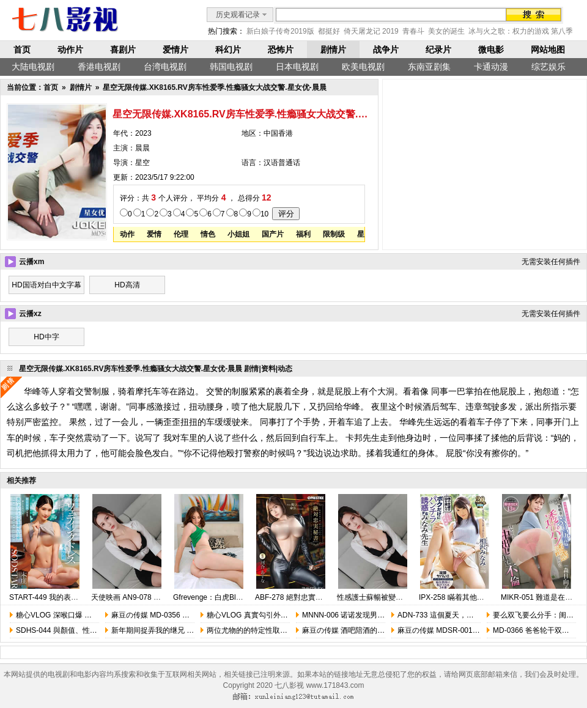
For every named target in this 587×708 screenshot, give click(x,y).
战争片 (386, 49)
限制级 (334, 234)
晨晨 (142, 148)
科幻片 (228, 49)
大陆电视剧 (33, 67)
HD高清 (126, 285)
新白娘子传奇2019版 (280, 31)
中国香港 (278, 133)
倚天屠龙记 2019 (371, 31)
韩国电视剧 (231, 67)
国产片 (273, 234)
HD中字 (46, 337)
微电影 (491, 49)
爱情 (154, 234)
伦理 (181, 234)
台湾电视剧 (165, 67)
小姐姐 (238, 234)
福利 (303, 234)
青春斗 (413, 31)
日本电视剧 (297, 67)
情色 (208, 234)
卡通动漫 (491, 67)
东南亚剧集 (429, 67)
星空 (142, 162)
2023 (143, 133)
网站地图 (548, 49)
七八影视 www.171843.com (319, 685)
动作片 (70, 49)
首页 (22, 49)
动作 (127, 234)
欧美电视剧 (363, 67)
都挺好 (329, 31)
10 (264, 214)
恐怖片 (281, 49)
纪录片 (438, 49)
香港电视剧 (99, 67)
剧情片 (333, 49)
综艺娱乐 (548, 67)
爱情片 (175, 49)
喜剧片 (123, 49)
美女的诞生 (446, 31)
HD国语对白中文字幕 (46, 285)
